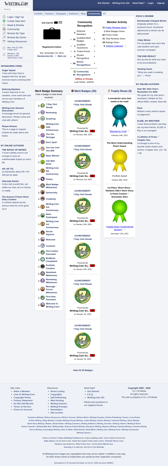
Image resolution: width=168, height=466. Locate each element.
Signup (161, 3)
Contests (50, 246)
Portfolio (39, 13)
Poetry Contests (28, 426)
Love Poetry (135, 417)
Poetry (49, 179)
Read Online (58, 424)
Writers (48, 424)
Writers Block (82, 417)
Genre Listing (58, 391)
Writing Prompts (59, 406)
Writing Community (130, 430)
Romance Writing (93, 426)
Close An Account (23, 409)
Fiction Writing (35, 420)
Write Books (79, 430)
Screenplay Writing (51, 430)
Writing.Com (51, 454)
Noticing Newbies (11, 89)
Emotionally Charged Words (151, 21)
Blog (83, 13)
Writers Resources (52, 417)
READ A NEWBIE (145, 16)
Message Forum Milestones (51, 289)
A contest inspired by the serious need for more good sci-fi (15, 205)
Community (94, 13)
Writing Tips (102, 430)
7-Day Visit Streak (82, 103)
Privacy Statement (23, 400)
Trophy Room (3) (121, 91)
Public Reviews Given (116, 27)
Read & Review (15, 25)
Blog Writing (48, 420)
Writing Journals (104, 424)
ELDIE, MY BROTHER (148, 121)
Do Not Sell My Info (24, 403)
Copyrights (56, 394)
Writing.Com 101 (121, 3)
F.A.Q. (90, 394)
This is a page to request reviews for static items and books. (15, 132)
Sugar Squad (8, 70)
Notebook (73, 13)
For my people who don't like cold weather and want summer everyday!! (151, 46)
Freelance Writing (35, 417)
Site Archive (57, 412)
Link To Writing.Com (24, 394)
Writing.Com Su (79, 131)
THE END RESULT (146, 56)
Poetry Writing (103, 420)
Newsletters (57, 409)
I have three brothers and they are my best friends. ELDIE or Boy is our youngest (151, 127)
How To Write (67, 430)
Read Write (91, 430)
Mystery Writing (109, 426)
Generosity (51, 192)
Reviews (49, 13)
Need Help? (138, 3)
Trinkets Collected (114, 46)
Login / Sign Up (15, 17)
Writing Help (58, 426)
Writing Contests (72, 424)
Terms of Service (22, 406)
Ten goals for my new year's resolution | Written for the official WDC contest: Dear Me (151, 98)
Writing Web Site (44, 426)
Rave (139, 108)
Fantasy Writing (124, 426)
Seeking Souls (144, 69)
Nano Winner (52, 155)
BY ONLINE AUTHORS (12, 145)
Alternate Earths (10, 181)
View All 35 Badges (83, 370)
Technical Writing (118, 420)
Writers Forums (68, 417)
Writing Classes (59, 403)
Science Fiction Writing (75, 426)
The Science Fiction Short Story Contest (15, 198)
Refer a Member (22, 391)
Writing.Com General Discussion (13, 109)
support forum (95, 405)
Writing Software (88, 424)
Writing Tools (114, 430)
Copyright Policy (22, 397)
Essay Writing (77, 420)
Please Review (9, 126)
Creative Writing (62, 420)
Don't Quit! (51, 142)
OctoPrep (51, 119)
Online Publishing (113, 417)
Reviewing (51, 112)
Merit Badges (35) (85, 91)
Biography (61, 13)
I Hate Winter (143, 40)
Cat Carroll (47, 23)
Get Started (103, 3)
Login (150, 3)
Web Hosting (57, 400)
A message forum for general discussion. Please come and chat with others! (16, 116)
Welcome (50, 239)
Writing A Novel (134, 424)
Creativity (51, 199)
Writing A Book (119, 424)
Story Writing (133, 420)
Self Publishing (58, 397)
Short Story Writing (35, 424)
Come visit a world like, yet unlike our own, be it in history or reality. (16, 187)
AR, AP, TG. (8, 169)
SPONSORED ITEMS (11, 66)
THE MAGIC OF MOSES (14, 150)
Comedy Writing (140, 426)
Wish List (62, 56)
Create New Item (16, 21)
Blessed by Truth (118, 131)
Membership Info (45, 56)
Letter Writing (90, 420)
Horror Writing (35, 430)
